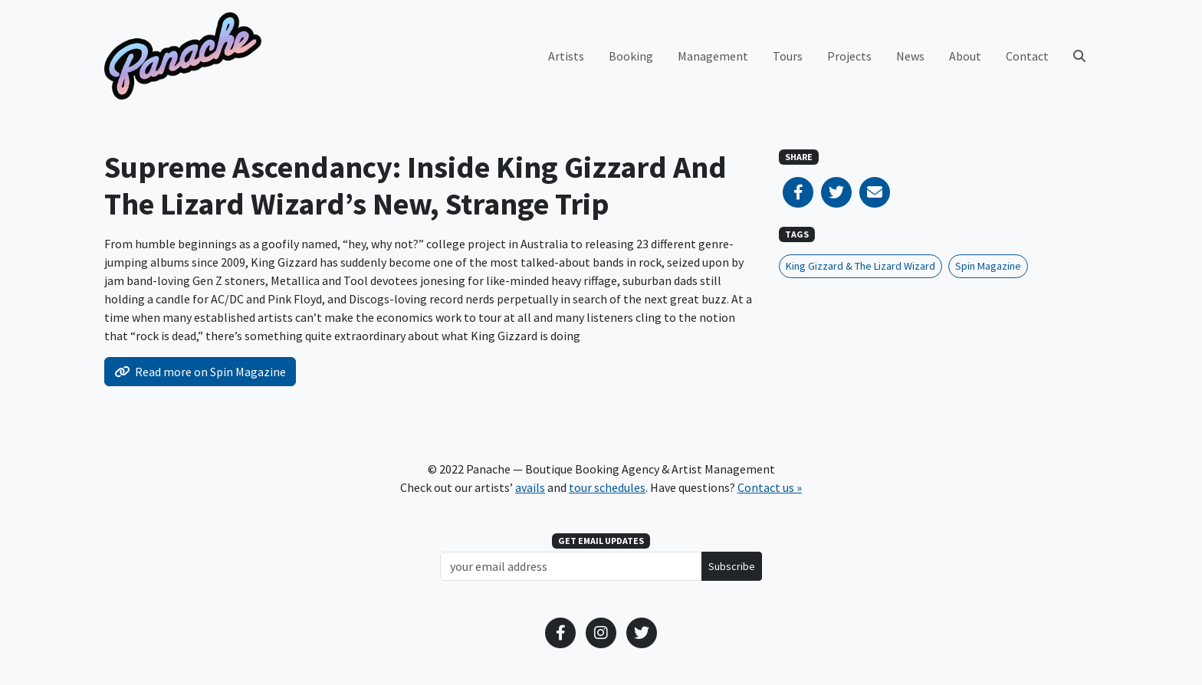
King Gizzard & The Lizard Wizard (860, 266)
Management (713, 56)
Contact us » (769, 487)
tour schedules (607, 487)
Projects (849, 56)
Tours (788, 56)
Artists (566, 56)
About (965, 56)
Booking (631, 56)
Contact (1027, 56)
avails (530, 487)
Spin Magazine (988, 266)
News (910, 56)
